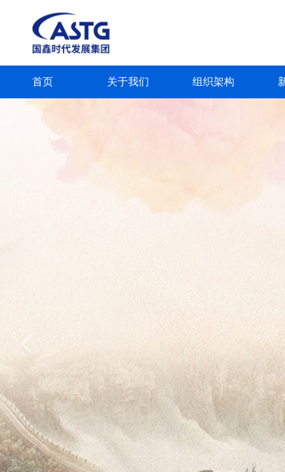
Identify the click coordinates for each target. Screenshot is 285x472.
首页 (42, 81)
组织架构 (213, 81)
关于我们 (128, 81)
